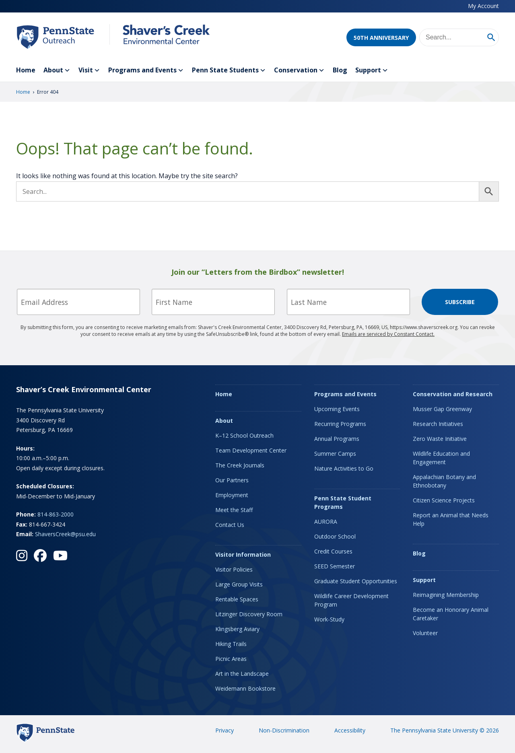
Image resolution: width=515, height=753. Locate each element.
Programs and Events (146, 70)
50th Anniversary (381, 37)
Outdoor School (335, 536)
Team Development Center (250, 450)
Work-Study (329, 619)
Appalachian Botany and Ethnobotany (444, 481)
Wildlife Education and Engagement (441, 458)
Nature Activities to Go (343, 468)
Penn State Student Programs (342, 502)
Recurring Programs (340, 424)
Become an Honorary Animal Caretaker (450, 614)
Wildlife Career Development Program (351, 600)
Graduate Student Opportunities (355, 581)
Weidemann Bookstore (245, 688)
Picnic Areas (231, 658)
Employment (231, 495)
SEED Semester (334, 566)
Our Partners (232, 480)
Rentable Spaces (236, 599)
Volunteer (425, 633)
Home (25, 70)
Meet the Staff (234, 510)
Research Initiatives (438, 424)
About (56, 70)
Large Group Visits (239, 584)
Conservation (299, 70)
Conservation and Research (452, 394)
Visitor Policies (234, 569)
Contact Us (229, 525)
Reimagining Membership (446, 595)
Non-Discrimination (284, 730)
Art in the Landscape (242, 673)
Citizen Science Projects (444, 500)
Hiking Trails (231, 644)
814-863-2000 (55, 514)
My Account (483, 6)
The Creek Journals (239, 465)
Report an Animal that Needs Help (450, 519)
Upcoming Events (337, 409)
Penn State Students (229, 70)
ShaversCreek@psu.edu (65, 534)
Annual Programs (336, 438)
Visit (89, 70)
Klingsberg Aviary (237, 629)
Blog (340, 70)
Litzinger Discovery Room (248, 614)
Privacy (224, 730)
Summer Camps (335, 453)
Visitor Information (243, 554)
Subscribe (460, 302)
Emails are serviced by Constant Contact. (388, 334)
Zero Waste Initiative (440, 438)
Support (371, 70)
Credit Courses (333, 551)
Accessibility (349, 730)
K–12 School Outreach (244, 435)
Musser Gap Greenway (442, 409)
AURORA (325, 521)
